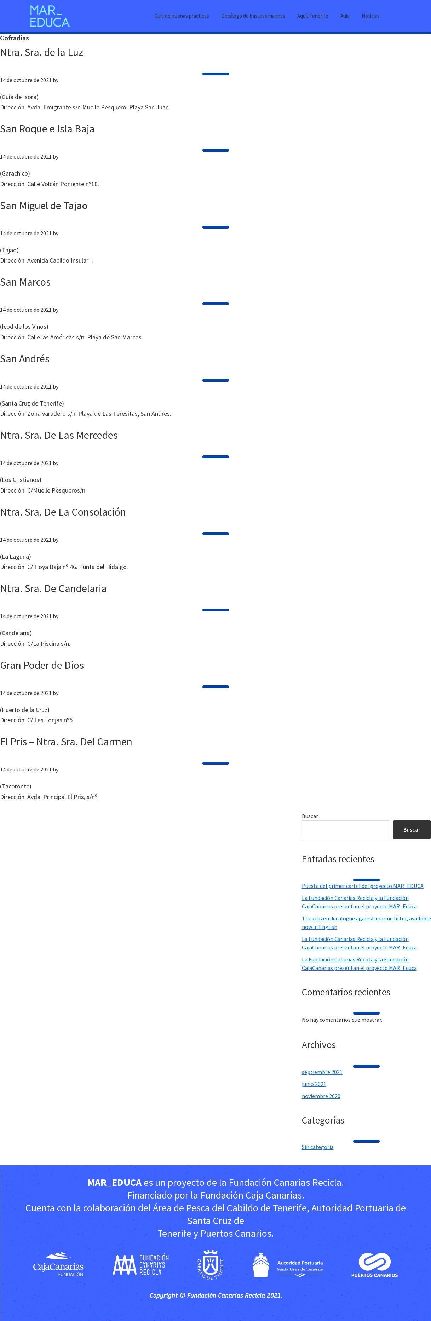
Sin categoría (318, 1146)
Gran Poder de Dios (42, 665)
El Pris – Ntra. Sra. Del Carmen (66, 741)
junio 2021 (314, 1083)
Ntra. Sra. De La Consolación (63, 511)
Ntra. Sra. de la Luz (41, 52)
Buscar (310, 816)
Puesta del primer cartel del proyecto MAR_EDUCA (363, 885)
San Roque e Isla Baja (47, 128)
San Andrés (25, 358)
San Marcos (25, 281)
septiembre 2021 (322, 1071)
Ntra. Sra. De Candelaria (53, 588)
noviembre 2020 (321, 1095)
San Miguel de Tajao (44, 205)
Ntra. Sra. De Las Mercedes (59, 435)
